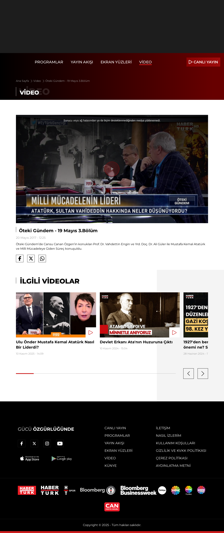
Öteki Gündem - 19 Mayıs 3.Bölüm (67, 81)
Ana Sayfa (24, 81)
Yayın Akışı (82, 62)
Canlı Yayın (115, 428)
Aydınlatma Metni (173, 466)
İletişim (163, 428)
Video (145, 62)
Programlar (49, 62)
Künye (110, 466)
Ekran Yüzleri (116, 62)
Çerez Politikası (171, 458)
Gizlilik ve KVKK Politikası (181, 451)
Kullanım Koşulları (175, 443)
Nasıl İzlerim (168, 436)
